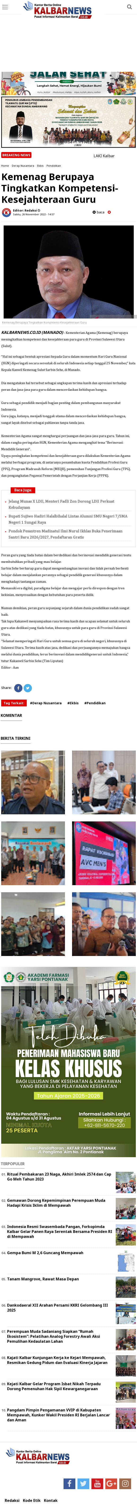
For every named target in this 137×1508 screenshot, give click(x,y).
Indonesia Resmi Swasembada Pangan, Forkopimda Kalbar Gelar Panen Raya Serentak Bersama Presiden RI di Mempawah (59, 1231)
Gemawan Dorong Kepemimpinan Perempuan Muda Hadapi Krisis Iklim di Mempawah (56, 1203)
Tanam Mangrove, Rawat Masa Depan (43, 1279)
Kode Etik (32, 1500)
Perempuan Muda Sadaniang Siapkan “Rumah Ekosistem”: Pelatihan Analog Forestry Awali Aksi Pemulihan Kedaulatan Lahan (53, 1336)
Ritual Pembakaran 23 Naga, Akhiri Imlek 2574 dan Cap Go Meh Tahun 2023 (59, 1177)
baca (98, 212)
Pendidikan (54, 165)
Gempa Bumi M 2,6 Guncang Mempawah (45, 1252)
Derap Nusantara (23, 165)
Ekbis (40, 165)
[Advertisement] (68, 36)
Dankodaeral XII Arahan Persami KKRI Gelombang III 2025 (57, 1308)
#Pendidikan (95, 703)
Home (5, 165)
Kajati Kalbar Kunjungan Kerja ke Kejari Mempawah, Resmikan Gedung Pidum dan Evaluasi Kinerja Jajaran (57, 1360)
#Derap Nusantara (46, 703)
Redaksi (12, 1500)
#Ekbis (73, 703)
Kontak (51, 1500)
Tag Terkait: (14, 703)
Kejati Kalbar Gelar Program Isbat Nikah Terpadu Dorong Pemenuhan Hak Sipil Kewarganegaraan (54, 1386)
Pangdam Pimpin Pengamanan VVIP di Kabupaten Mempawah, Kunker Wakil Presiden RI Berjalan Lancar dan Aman (58, 1415)
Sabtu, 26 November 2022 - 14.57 (33, 214)
